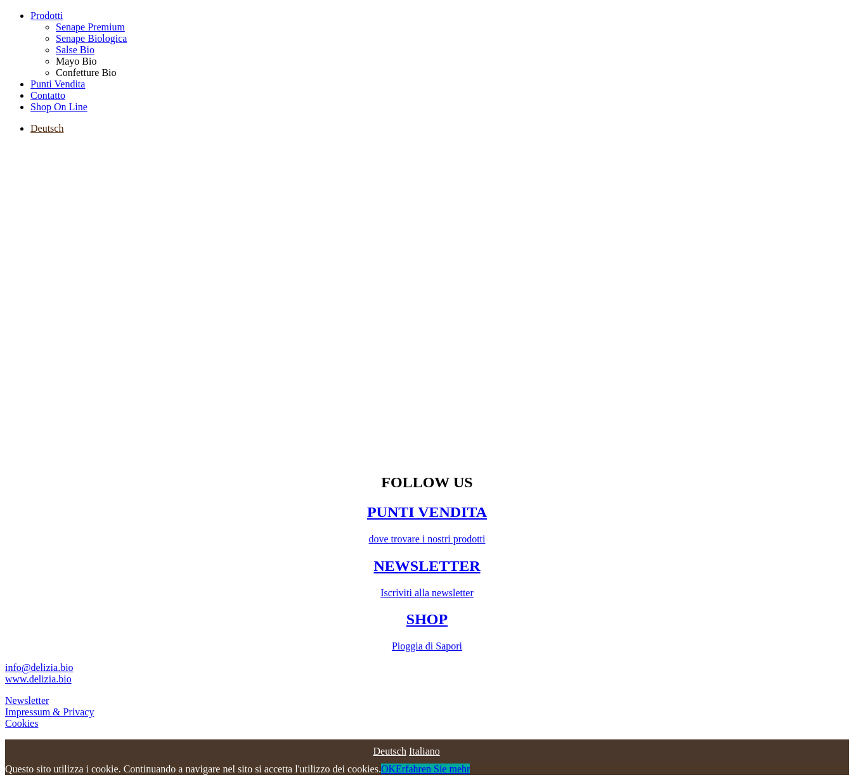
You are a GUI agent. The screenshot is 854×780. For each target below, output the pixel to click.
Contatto (47, 95)
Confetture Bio (86, 72)
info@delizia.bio (39, 667)
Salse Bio (75, 49)
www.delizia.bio (38, 679)
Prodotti (46, 15)
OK (388, 769)
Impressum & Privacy (49, 711)
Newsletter (27, 700)
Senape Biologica (91, 38)
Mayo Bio (76, 61)
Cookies (21, 723)
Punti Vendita (57, 84)
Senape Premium (90, 27)
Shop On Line (58, 106)
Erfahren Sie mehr (433, 769)
